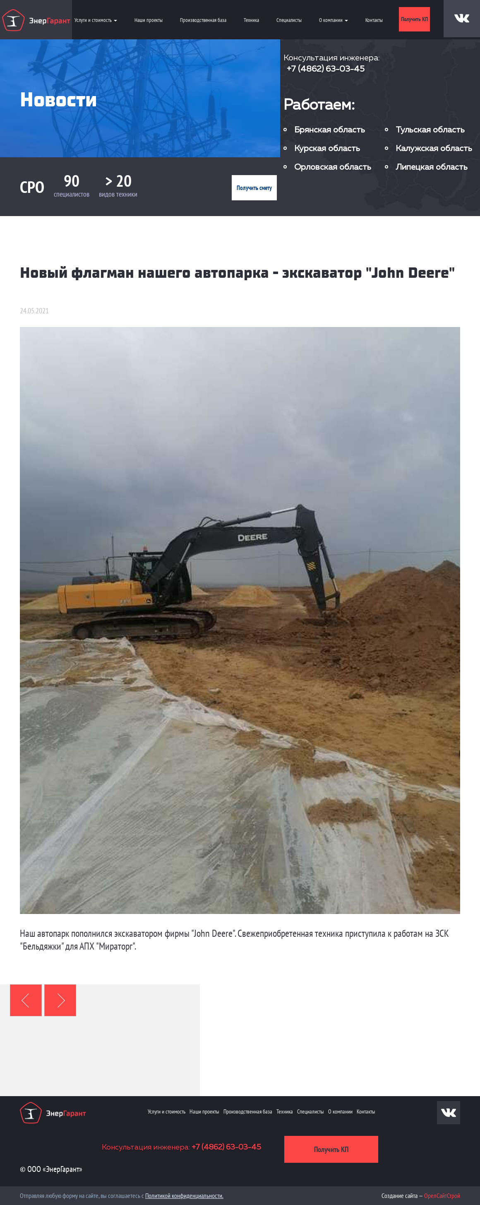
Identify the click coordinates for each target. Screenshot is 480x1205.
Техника (251, 20)
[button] (26, 1000)
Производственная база (203, 20)
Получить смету (254, 188)
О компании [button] (333, 20)
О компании (340, 1111)
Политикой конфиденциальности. (184, 1195)
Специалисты (289, 20)
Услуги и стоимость (166, 1111)
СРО (32, 186)
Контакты (374, 20)
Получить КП (414, 19)
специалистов (71, 194)
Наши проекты (148, 20)
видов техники (118, 194)
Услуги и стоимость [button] (95, 20)
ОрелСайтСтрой (442, 1195)
